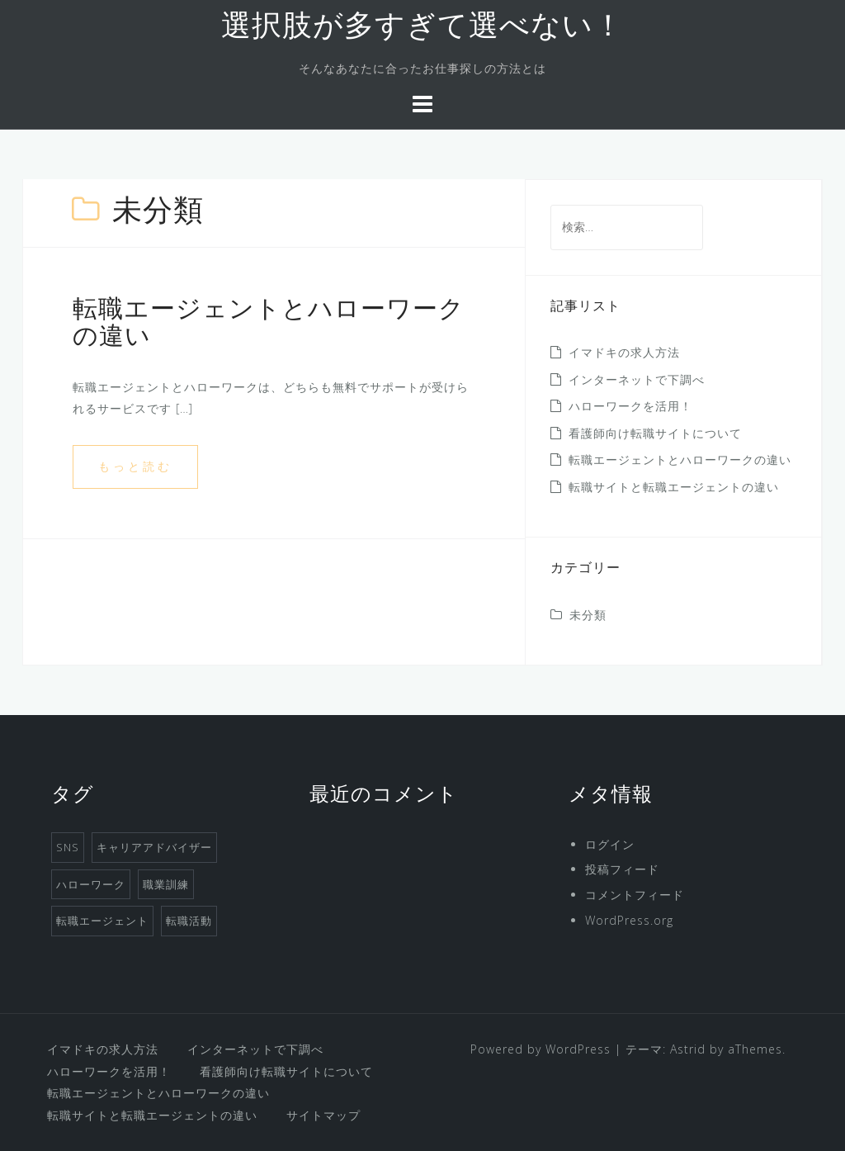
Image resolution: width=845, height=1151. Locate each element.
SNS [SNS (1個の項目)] (67, 847)
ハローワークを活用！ (630, 406)
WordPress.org (629, 920)
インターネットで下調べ (637, 379)
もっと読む (135, 466)
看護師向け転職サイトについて (655, 433)
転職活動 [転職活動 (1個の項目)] (189, 920)
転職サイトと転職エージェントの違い (674, 487)
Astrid (688, 1049)
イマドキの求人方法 (624, 352)
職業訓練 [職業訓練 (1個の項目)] (166, 884)
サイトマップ (323, 1115)
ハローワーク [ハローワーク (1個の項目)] (90, 884)
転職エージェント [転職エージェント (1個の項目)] (102, 920)
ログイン (610, 844)
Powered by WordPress (540, 1049)
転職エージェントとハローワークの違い (680, 459)
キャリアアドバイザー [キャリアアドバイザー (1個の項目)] (154, 847)
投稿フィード (622, 869)
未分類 (588, 615)
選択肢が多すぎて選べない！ (422, 28)
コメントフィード (634, 894)
